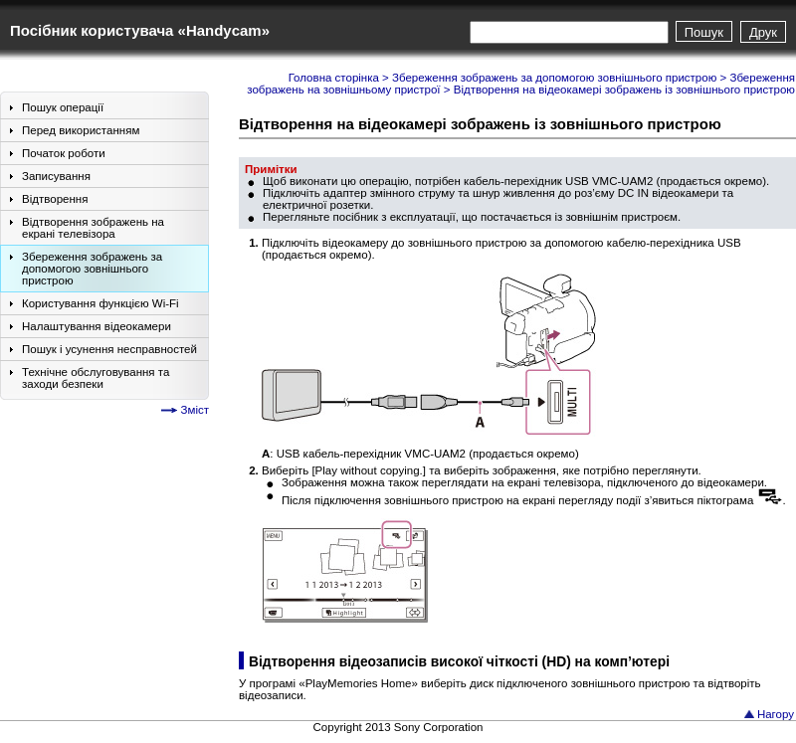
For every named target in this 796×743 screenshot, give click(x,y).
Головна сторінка (334, 78)
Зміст (195, 410)
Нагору (775, 714)
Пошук (704, 32)
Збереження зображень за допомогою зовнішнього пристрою (554, 78)
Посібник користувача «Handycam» (140, 30)
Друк (763, 32)
